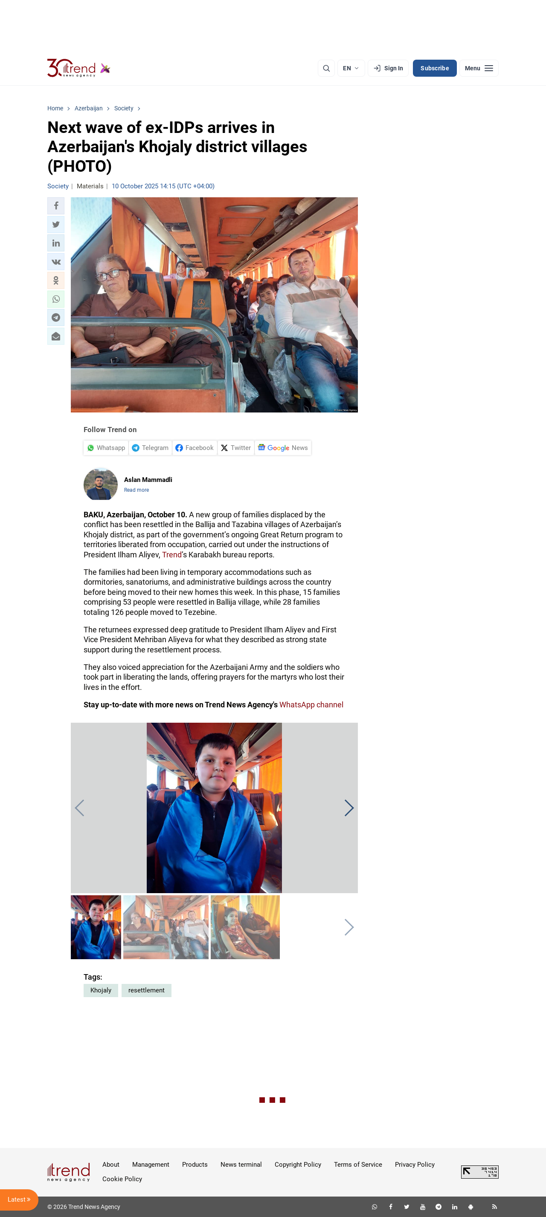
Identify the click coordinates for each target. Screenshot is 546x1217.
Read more (136, 490)
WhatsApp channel (311, 704)
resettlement (146, 990)
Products (195, 1164)
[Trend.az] (78, 68)
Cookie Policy (122, 1179)
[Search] (326, 68)
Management (150, 1164)
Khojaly (100, 990)
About (110, 1164)
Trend (172, 554)
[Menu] (479, 68)
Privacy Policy (415, 1164)
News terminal (241, 1164)
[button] (56, 205)
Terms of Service (358, 1164)
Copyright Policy (298, 1164)
